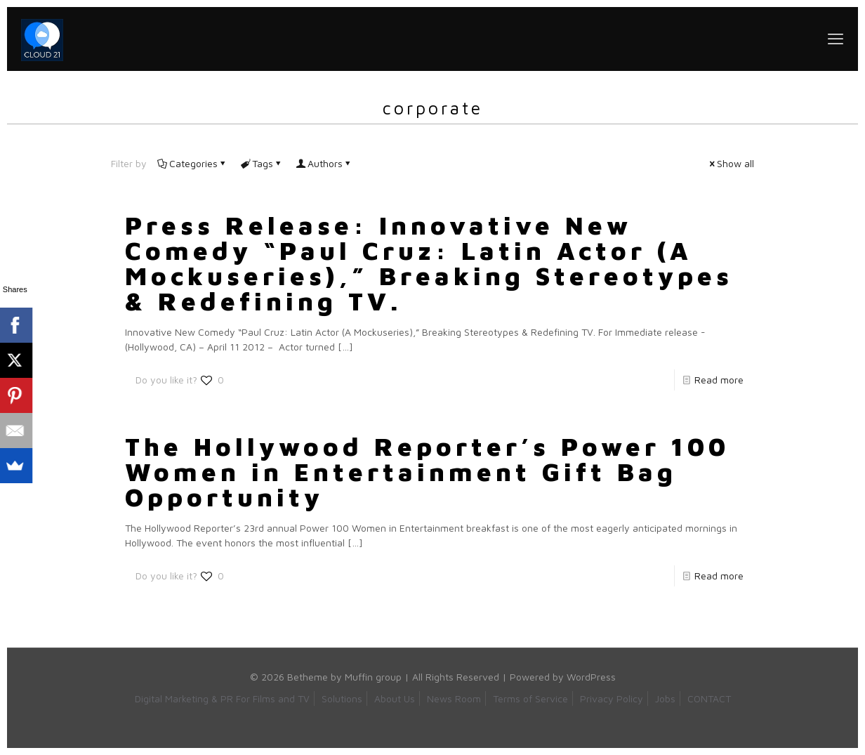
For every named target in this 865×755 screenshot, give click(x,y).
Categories (192, 163)
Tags (261, 163)
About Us (394, 698)
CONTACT (709, 698)
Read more (719, 380)
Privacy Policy (611, 698)
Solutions (342, 698)
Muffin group (373, 677)
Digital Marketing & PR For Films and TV (222, 698)
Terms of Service (530, 698)
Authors (324, 163)
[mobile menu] (835, 39)
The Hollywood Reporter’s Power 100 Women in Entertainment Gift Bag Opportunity (427, 471)
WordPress (591, 677)
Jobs (665, 698)
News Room (454, 698)
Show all (730, 163)
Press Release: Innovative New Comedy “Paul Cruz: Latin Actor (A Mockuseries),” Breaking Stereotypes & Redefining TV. (429, 263)
